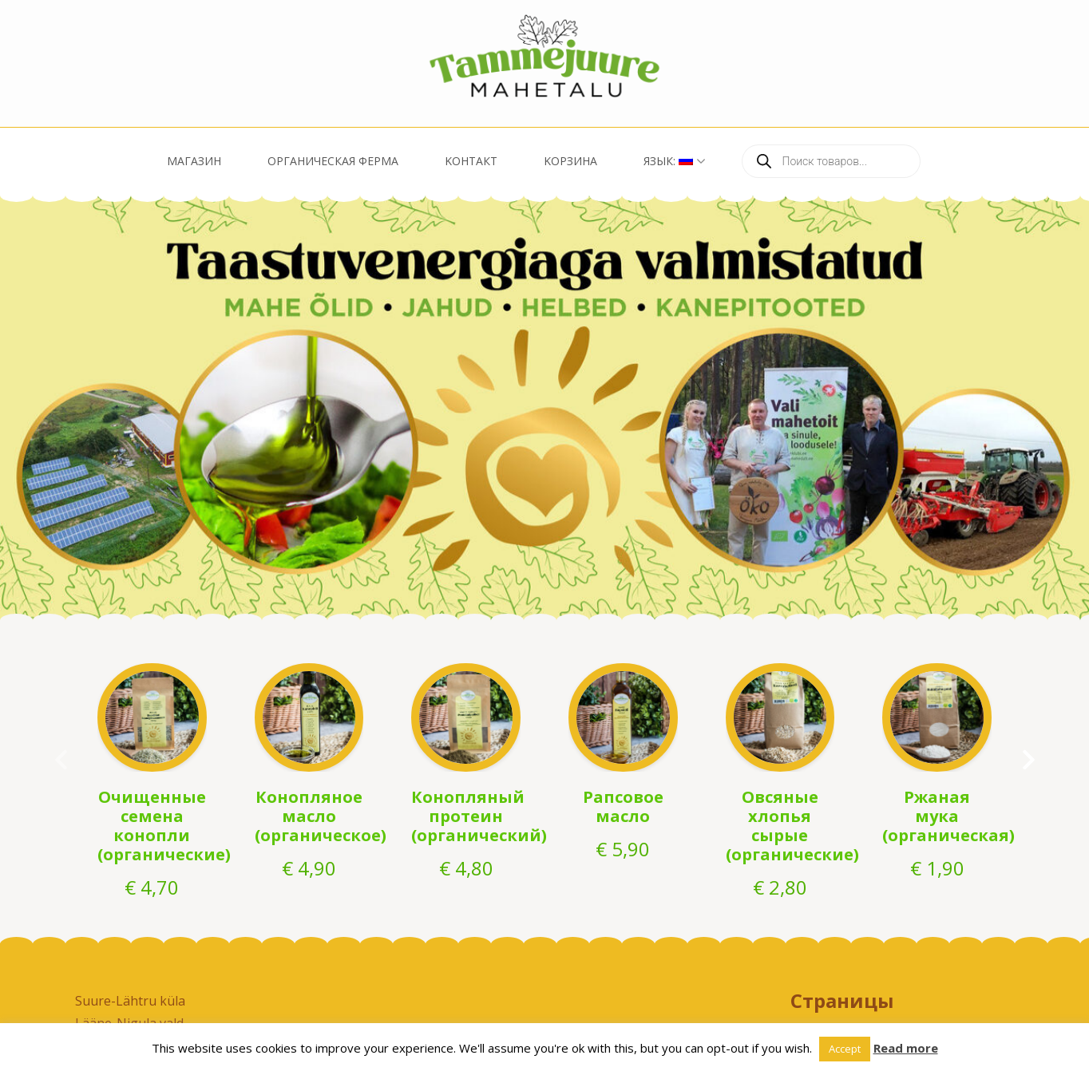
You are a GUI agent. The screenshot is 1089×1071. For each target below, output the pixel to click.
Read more (905, 1048)
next (1031, 756)
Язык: (668, 160)
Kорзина (570, 160)
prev (57, 756)
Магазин (194, 160)
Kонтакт (471, 160)
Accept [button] (845, 1048)
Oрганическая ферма (332, 160)
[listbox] (544, 408)
